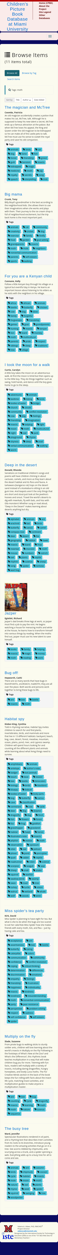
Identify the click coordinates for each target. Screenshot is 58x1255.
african (25, 303)
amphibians (15, 764)
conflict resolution (36, 411)
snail (39, 441)
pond (25, 853)
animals (13, 149)
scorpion (13, 866)
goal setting (41, 239)
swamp (34, 878)
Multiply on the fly (20, 1036)
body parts (37, 793)
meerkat (13, 548)
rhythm (13, 561)
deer (11, 536)
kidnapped (14, 166)
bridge (35, 403)
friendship (27, 158)
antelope (13, 768)
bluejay (13, 789)
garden (25, 239)
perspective (15, 1008)
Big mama (13, 194)
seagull (28, 866)
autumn (38, 1167)
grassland (34, 827)
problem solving (36, 1008)
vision (38, 887)
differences (36, 970)
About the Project (44, 7)
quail (12, 857)
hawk (44, 540)
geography (14, 540)
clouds (26, 407)
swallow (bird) (16, 878)
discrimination (16, 974)
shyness (13, 441)
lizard (23, 332)
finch (39, 815)
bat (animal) (29, 772)
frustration (31, 983)
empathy (13, 978)
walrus (12, 891)
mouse (12, 553)
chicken (42, 307)
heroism (25, 162)
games (12, 324)
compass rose (16, 531)
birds (27, 149)
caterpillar (14, 953)
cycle (40, 806)
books (12, 649)
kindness (27, 991)
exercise (13, 235)
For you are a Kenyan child (28, 276)
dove (34, 311)
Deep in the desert (21, 465)
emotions (35, 974)
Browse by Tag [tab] (29, 73)
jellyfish (13, 840)
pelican (36, 849)
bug (33, 1096)
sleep (26, 345)
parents (13, 256)
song (40, 175)
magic (30, 166)
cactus (28, 527)
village (23, 349)
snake (37, 870)
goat (25, 324)
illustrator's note (17, 836)
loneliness (14, 995)
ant (42, 519)
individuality (32, 987)
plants (23, 557)
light (40, 424)
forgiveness (15, 320)
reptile (36, 557)
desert (24, 536)
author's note (32, 768)
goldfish (35, 823)
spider (24, 565)
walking (27, 261)
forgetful (26, 315)
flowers (24, 819)
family (27, 235)
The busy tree (17, 1129)
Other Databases (44, 17)
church (12, 407)
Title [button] (18, 100)
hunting (13, 328)
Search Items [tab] (13, 79)
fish (34, 153)
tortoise (38, 565)
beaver (37, 776)
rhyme (31, 437)
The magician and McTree (27, 107)
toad (23, 883)
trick (44, 179)
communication (17, 957)
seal (41, 866)
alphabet (13, 519)
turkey (12, 887)
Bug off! (11, 673)
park (34, 433)
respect (40, 341)
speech (13, 179)
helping (39, 649)
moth (28, 170)
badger (13, 772)
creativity (14, 231)
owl (23, 433)
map (38, 544)
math (41, 1105)
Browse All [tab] (12, 73)
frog (21, 823)
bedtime (13, 399)
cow (11, 311)
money (40, 653)
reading (26, 657)
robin (30, 861)
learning (27, 1105)
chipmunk (26, 1172)
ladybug (27, 424)
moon (12, 428)
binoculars (38, 781)
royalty (12, 175)
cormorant (14, 806)
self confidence (16, 1017)
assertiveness (16, 944)
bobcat (27, 789)
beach (12, 776)
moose (27, 840)
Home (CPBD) (46, 3)
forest (12, 158)
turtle (26, 887)
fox (36, 536)
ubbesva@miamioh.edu (27, 1231)
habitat (30, 540)
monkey (37, 332)
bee (22, 699)
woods (24, 895)
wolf (11, 895)
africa (12, 303)
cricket (28, 231)
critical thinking (30, 966)
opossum (33, 844)
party (12, 1004)
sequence (14, 1113)
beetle (12, 307)
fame (23, 153)
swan (12, 883)
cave (11, 802)
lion (11, 332)
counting (13, 1100)
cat (38, 149)
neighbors (39, 248)
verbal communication (20, 445)
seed (25, 1189)
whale (41, 891)
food (11, 239)
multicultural (28, 337)
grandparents (16, 244)
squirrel (13, 874)
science (27, 561)
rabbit (24, 857)
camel (41, 527)
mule (24, 248)
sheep (41, 561)
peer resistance (29, 1004)
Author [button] (26, 100)
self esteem (30, 256)
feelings (35, 416)
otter (12, 849)
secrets (27, 175)
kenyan (42, 328)
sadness (28, 1012)
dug (28, 815)
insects (39, 162)
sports (12, 261)
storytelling (29, 179)
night (12, 433)
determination (16, 970)
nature (25, 1109)
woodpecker (15, 1197)
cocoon (42, 1172)
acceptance (15, 940)
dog (11, 153)
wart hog (13, 570)
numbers (28, 553)
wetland (27, 891)
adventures (15, 394)
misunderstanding (35, 995)
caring (28, 949)
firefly (41, 235)
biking (28, 399)
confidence (14, 961)
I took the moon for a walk (27, 365)
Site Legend (45, 12)
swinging (28, 1193)
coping (12, 966)
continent (35, 531)
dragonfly (14, 815)
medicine (14, 170)
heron (39, 832)
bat (27, 523)
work (39, 657)
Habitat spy (14, 719)
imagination (32, 420)
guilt (11, 162)
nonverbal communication (22, 252)
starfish (28, 874)
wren (37, 895)
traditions (41, 345)
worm (12, 450)
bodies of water (17, 403)
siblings (13, 345)
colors (29, 953)
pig (39, 170)
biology (13, 785)
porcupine (40, 853)
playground (15, 437)
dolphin (36, 810)
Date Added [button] (39, 100)
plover (12, 853)
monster (29, 548)
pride (27, 341)
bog (11, 798)
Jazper (10, 613)
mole (12, 1180)
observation (15, 844)
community (40, 227)
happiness (14, 987)
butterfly (27, 307)
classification (27, 802)
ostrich (43, 553)
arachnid (13, 523)
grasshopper (15, 827)
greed (42, 158)
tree (11, 349)
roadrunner (15, 861)
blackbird (40, 785)
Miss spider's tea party (24, 911)
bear (24, 776)
